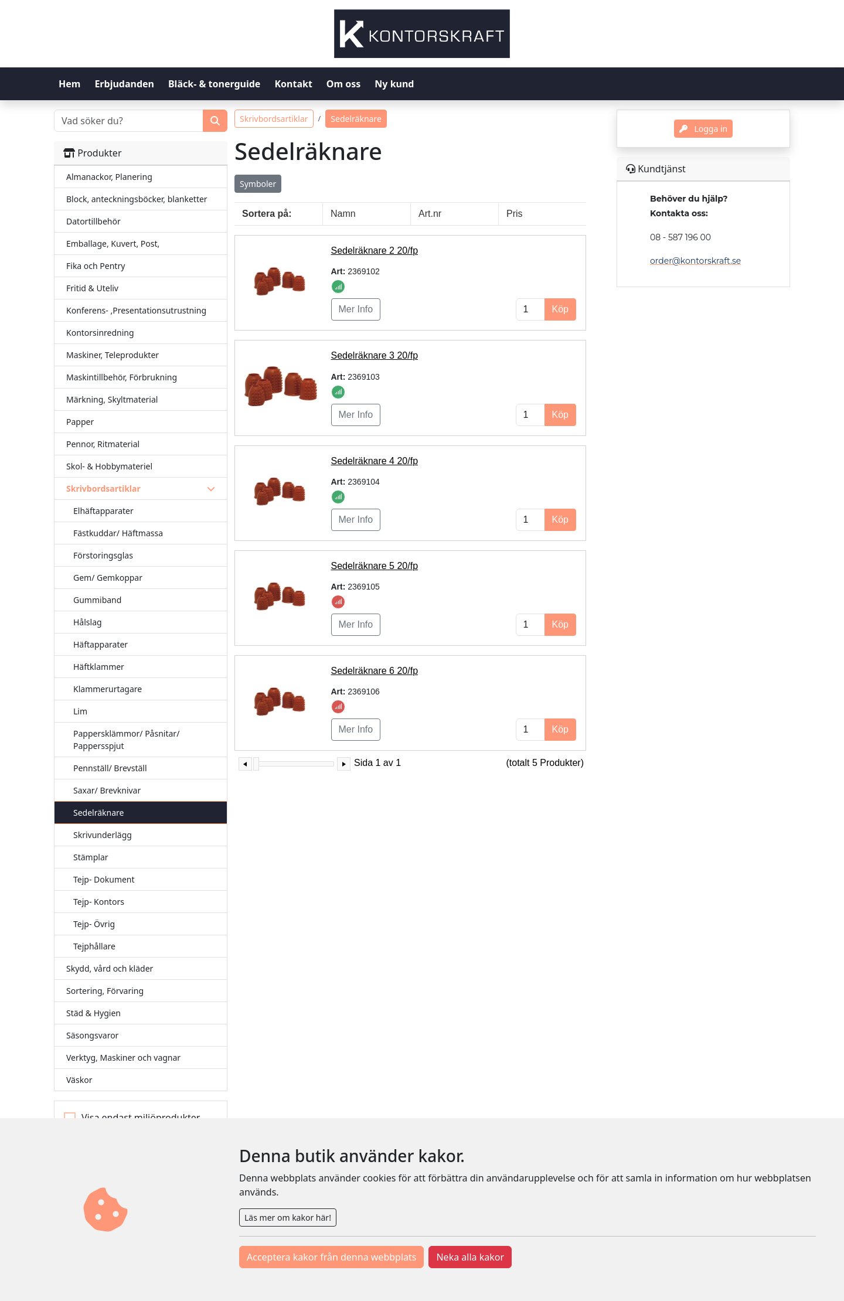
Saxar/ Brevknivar (107, 790)
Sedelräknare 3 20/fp (374, 355)
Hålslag (87, 622)
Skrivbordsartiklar (274, 118)
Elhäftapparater (103, 510)
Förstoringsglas (103, 555)
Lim (80, 711)
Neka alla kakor (470, 1257)
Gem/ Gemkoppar (107, 577)
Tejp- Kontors (98, 901)
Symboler (258, 183)
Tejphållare (94, 946)
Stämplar (90, 857)
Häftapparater (100, 644)
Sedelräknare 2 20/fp (374, 251)
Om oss (343, 83)
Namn (343, 214)
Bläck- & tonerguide (214, 83)
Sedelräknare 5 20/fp (374, 566)
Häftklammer (98, 666)
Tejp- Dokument (104, 879)
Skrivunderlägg (102, 834)
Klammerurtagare (107, 688)
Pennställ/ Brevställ (110, 768)
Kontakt (293, 83)
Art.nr (429, 214)
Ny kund (394, 83)
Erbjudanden (124, 83)
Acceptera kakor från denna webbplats (331, 1257)
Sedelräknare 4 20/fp (374, 461)
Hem (69, 83)
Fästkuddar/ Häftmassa (118, 533)
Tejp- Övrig (94, 923)
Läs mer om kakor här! (287, 1217)
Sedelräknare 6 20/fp (374, 671)
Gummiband (97, 599)
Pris (514, 214)
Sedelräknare (98, 812)
